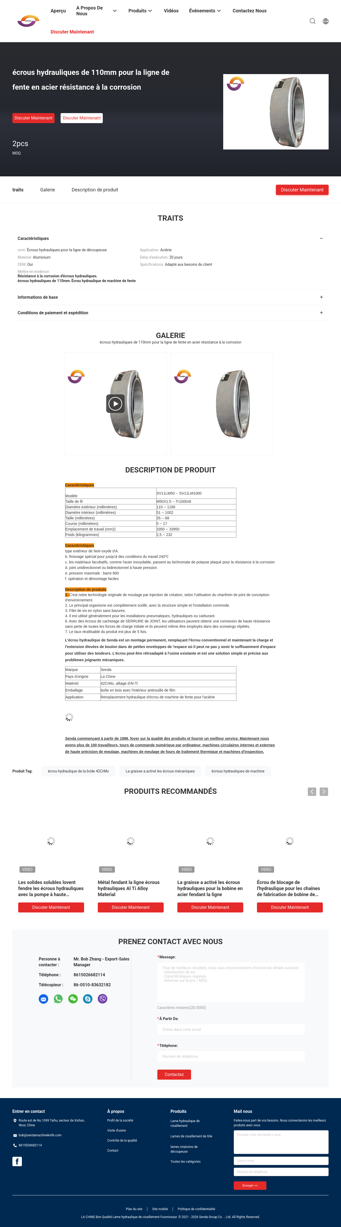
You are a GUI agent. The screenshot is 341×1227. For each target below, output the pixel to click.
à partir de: (168, 1019)
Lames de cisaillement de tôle (191, 1136)
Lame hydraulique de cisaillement (185, 1123)
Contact (112, 1150)
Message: (167, 957)
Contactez (174, 1074)
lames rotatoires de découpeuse (184, 1149)
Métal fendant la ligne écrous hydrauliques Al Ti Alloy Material (129, 888)
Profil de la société (120, 1120)
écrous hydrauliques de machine (238, 771)
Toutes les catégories (185, 1161)
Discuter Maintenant (33, 117)
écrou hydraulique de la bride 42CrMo (78, 771)
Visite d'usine (116, 1130)
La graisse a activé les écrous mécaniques (160, 771)
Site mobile (160, 1209)
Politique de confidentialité (196, 1209)
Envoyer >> (250, 1185)
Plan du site (134, 1209)
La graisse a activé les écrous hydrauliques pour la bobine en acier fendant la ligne (210, 888)
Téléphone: (168, 1046)
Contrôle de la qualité (122, 1140)
